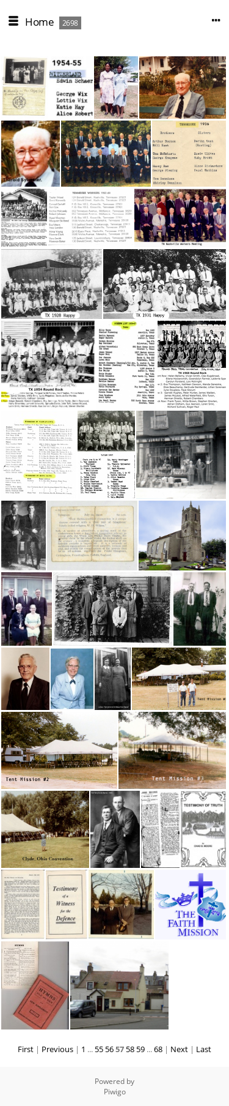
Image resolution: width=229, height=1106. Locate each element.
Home (39, 22)
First (26, 1049)
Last (203, 1049)
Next (179, 1049)
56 (109, 1049)
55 (99, 1049)
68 (158, 1049)
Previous (57, 1049)
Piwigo (115, 1091)
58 (130, 1049)
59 (140, 1049)
